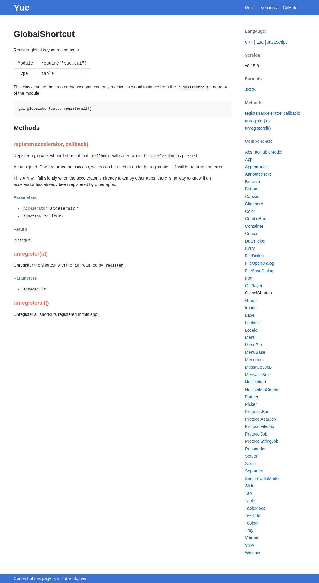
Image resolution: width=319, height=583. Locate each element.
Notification (255, 381)
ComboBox (255, 218)
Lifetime (252, 322)
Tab (248, 493)
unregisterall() (258, 128)
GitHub (289, 7)
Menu (250, 337)
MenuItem (254, 359)
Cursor (251, 233)
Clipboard (254, 203)
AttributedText (258, 174)
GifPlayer (254, 285)
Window (252, 552)
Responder (255, 448)
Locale (251, 330)
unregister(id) (257, 120)
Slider (250, 485)
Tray (249, 530)
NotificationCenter (262, 389)
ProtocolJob (256, 434)
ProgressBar (257, 411)
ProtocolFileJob (259, 426)
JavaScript (277, 42)
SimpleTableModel (262, 478)
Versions (269, 7)
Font (249, 278)
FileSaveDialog (259, 270)
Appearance (256, 166)
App (249, 159)
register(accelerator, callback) (272, 113)
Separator (254, 471)
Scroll (250, 463)
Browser (252, 181)
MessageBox (257, 374)
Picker (251, 404)
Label (250, 315)
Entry (250, 248)
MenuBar (253, 345)
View (249, 545)
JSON (250, 89)
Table (250, 500)
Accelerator (35, 209)
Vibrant (251, 537)
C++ (249, 42)
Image (251, 307)
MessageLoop (258, 367)
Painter (251, 396)
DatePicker (255, 241)
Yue (22, 7)
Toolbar (252, 523)
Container (254, 226)
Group (251, 300)
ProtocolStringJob (262, 441)
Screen (251, 456)
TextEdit (252, 515)
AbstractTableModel (263, 152)
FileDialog (254, 255)
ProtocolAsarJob (260, 419)
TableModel (256, 508)
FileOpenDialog (259, 263)
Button (251, 189)
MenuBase (255, 352)
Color (250, 211)
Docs (250, 7)
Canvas (252, 196)
